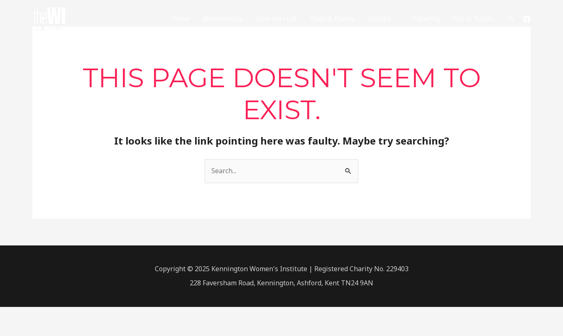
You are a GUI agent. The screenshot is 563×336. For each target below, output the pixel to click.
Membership (223, 18)
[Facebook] (527, 19)
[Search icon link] (511, 18)
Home (180, 18)
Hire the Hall (276, 18)
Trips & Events (332, 18)
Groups (379, 18)
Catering (426, 18)
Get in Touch (472, 18)
